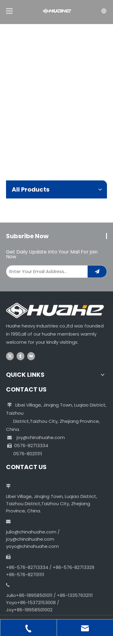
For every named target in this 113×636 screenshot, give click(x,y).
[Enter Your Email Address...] (45, 272)
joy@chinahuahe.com (41, 437)
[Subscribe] (97, 271)
